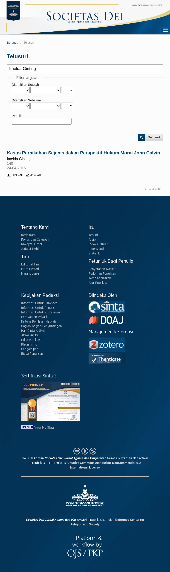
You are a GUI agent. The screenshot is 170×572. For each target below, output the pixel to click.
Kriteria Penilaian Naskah (38, 321)
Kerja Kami (28, 235)
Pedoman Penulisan (102, 273)
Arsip (92, 239)
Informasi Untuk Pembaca (39, 303)
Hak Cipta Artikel (33, 330)
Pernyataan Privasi (34, 317)
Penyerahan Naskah (102, 269)
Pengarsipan (29, 349)
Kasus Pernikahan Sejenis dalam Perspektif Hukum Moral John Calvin (83, 152)
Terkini (93, 235)
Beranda (12, 42)
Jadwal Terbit (30, 249)
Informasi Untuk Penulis (38, 308)
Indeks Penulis (99, 244)
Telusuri (154, 137)
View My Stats (44, 427)
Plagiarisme (29, 344)
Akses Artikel (30, 335)
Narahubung (30, 273)
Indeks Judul (97, 249)
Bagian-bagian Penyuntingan (41, 326)
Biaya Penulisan (32, 353)
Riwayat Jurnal (31, 244)
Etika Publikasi (31, 340)
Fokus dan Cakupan (35, 239)
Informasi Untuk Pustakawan (41, 312)
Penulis (17, 116)
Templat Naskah (100, 278)
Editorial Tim (30, 264)
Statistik (94, 253)
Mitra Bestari (30, 269)
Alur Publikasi (98, 283)
